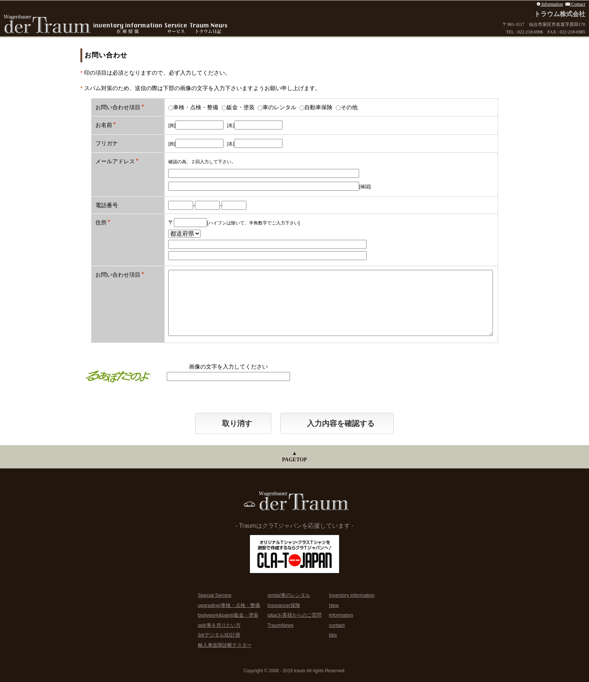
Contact (575, 4)
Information (550, 4)
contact (337, 625)
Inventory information (352, 595)
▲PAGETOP (294, 456)
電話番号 (106, 205)
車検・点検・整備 (193, 107)
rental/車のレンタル (288, 595)
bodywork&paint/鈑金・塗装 (228, 615)
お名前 (103, 125)
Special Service (215, 595)
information (341, 615)
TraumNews (280, 625)
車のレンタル (277, 107)
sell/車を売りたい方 (219, 625)
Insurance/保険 (283, 605)
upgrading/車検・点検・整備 (229, 605)
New (334, 605)
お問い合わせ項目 (117, 107)
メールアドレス (115, 161)
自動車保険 (315, 107)
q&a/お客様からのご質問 (294, 615)
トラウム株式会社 (559, 14)
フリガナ (106, 143)
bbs (333, 635)
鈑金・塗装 (238, 107)
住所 (101, 222)
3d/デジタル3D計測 (219, 635)
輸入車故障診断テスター (225, 645)
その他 (347, 107)
